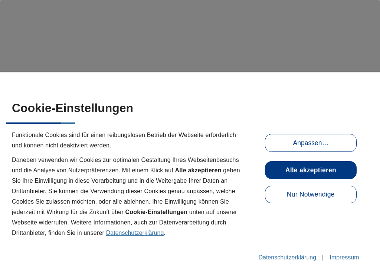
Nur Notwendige (311, 194)
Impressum (344, 257)
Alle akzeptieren (310, 170)
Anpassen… (310, 143)
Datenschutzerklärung (135, 233)
